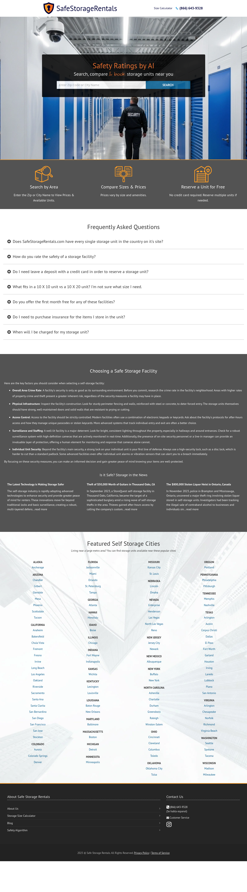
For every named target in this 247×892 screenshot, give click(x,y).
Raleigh (154, 718)
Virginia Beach (209, 731)
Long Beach (37, 668)
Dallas (209, 636)
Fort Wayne (92, 655)
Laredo (209, 674)
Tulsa (154, 774)
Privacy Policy (141, 853)
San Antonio (209, 693)
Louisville (93, 693)
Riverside (38, 686)
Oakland (38, 680)
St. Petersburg (93, 586)
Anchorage (38, 567)
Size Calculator (163, 8)
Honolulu (93, 617)
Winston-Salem (154, 724)
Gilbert (38, 586)
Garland (209, 655)
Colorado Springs (37, 756)
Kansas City (154, 567)
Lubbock (209, 680)
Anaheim (38, 630)
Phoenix (37, 605)
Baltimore (92, 724)
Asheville (154, 693)
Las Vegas (154, 617)
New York (154, 680)
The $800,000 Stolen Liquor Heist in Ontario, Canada (198, 484)
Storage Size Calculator (21, 816)
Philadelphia (209, 580)
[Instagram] (169, 824)
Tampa (92, 592)
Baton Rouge (93, 705)
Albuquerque (154, 661)
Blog (10, 823)
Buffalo (154, 674)
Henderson (154, 611)
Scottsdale (38, 611)
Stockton (38, 737)
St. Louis (154, 573)
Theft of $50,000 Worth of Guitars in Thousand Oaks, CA (121, 484)
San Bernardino (38, 712)
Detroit (93, 749)
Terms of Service (160, 853)
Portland (209, 567)
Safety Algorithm (17, 830)
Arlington (209, 617)
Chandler (38, 580)
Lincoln (154, 586)
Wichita (93, 674)
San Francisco (38, 724)
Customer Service (179, 817)
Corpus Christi (209, 630)
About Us (12, 808)
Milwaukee (209, 774)
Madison (209, 768)
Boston (93, 737)
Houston (209, 661)
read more (41, 509)
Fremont (38, 649)
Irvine (38, 661)
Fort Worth (209, 649)
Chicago (92, 643)
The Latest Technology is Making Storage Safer (35, 484)
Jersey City (154, 643)
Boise (93, 630)
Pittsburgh (209, 586)
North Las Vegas (154, 624)
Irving (209, 668)
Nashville (209, 605)
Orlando (92, 580)
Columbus (154, 749)
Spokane (209, 749)
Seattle (209, 743)
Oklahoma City (154, 768)
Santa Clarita (38, 705)
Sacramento (38, 693)
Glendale (38, 592)
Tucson (38, 617)
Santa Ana (38, 699)
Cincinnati (154, 737)
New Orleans (93, 712)
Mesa (38, 599)
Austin (209, 624)
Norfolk (209, 718)
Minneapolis (93, 762)
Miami (92, 573)
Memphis (209, 599)
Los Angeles (38, 674)
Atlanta (93, 605)
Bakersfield (38, 636)
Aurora (38, 749)
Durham (154, 705)
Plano (209, 686)
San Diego (37, 718)
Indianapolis (93, 661)
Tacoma (209, 756)
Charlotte (154, 699)
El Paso (209, 643)
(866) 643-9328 (189, 8)
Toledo (154, 756)
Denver (38, 762)
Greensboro (154, 712)
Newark (154, 649)
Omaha (154, 592)
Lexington (93, 686)
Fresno (38, 655)
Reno (154, 630)
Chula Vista (37, 643)
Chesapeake (209, 712)
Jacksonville (93, 567)
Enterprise (154, 605)
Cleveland (154, 743)
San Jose (38, 731)
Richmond (209, 724)
